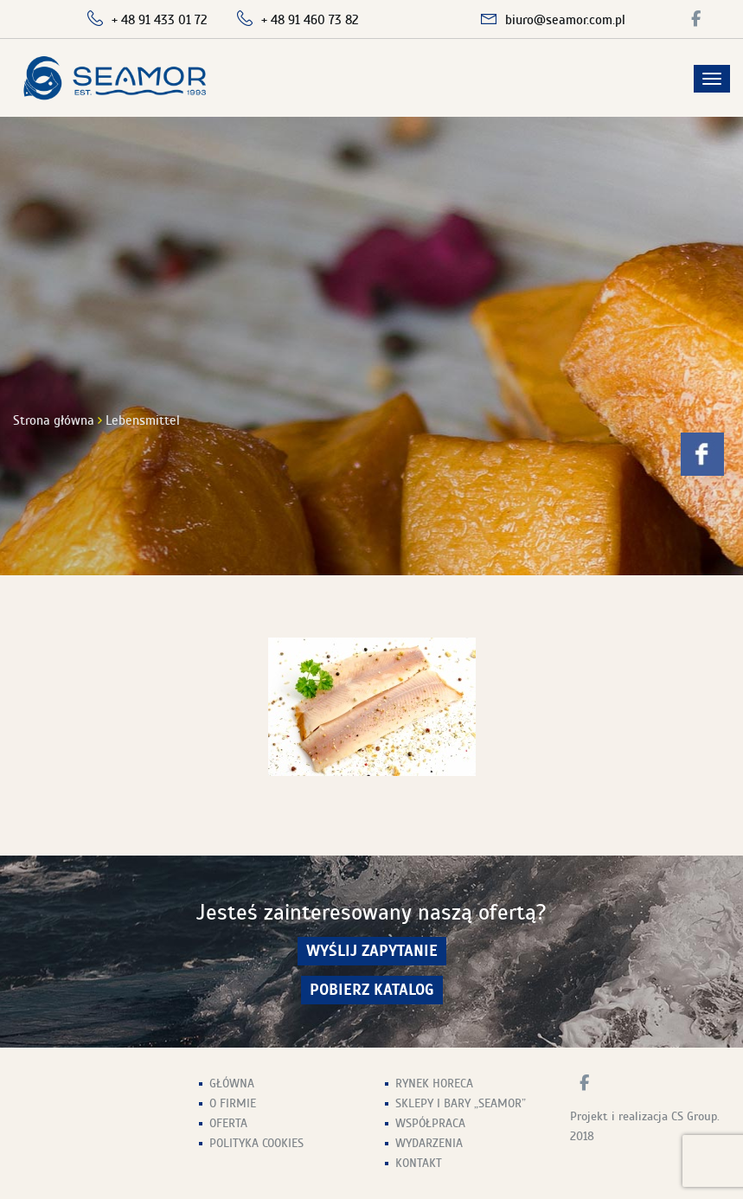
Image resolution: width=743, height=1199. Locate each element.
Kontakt (418, 1163)
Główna (231, 1083)
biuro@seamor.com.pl (565, 20)
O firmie (232, 1103)
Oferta (228, 1123)
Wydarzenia (429, 1143)
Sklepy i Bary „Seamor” (460, 1103)
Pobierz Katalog (372, 990)
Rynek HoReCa (434, 1083)
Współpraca (430, 1123)
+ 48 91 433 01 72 (160, 20)
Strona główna (53, 420)
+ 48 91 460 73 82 (310, 20)
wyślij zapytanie (372, 951)
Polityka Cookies (256, 1143)
